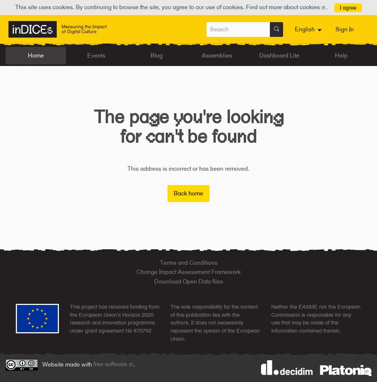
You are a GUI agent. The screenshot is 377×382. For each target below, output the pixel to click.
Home (36, 55)
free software (113, 364)
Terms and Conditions (189, 262)
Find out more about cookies (286, 7)
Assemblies (217, 55)
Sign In (344, 29)
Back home (188, 193)
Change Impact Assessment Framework (189, 271)
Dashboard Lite (279, 55)
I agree (348, 7)
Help (341, 55)
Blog (157, 55)
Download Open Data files (188, 281)
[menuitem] (309, 29)
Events (96, 55)
